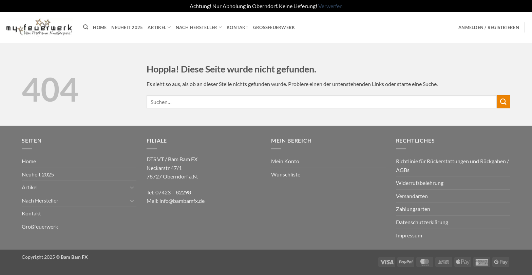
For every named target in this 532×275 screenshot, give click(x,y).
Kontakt (237, 27)
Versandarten (412, 196)
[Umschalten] (132, 187)
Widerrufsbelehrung (419, 182)
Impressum (409, 235)
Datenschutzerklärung (422, 222)
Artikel (159, 27)
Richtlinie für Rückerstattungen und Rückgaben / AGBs (452, 165)
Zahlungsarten (413, 209)
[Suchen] (85, 27)
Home (100, 27)
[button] (488, 27)
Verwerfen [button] (330, 6)
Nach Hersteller (199, 27)
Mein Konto (285, 161)
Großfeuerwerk (274, 27)
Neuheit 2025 (127, 27)
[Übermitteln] (503, 101)
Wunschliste (285, 174)
